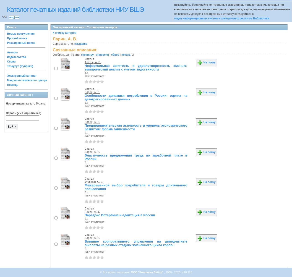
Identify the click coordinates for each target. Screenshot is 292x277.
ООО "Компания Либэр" (147, 272)
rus (17, 17)
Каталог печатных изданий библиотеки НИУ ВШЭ (75, 9)
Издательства (16, 57)
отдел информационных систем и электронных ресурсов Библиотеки (221, 18)
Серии (11, 61)
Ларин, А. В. (92, 92)
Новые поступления (21, 33)
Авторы (12, 52)
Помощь (12, 84)
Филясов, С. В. (94, 181)
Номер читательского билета (25, 103)
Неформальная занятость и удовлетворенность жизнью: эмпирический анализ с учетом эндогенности (136, 67)
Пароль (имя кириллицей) (23, 113)
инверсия (102, 54)
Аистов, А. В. (93, 62)
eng (11, 17)
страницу (87, 54)
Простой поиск (17, 38)
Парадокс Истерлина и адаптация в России (120, 215)
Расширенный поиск (21, 42)
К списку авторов (64, 32)
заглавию (80, 43)
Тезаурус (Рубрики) (20, 66)
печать (126, 54)
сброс (115, 54)
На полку (206, 62)
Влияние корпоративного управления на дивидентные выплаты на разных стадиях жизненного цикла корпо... (136, 243)
